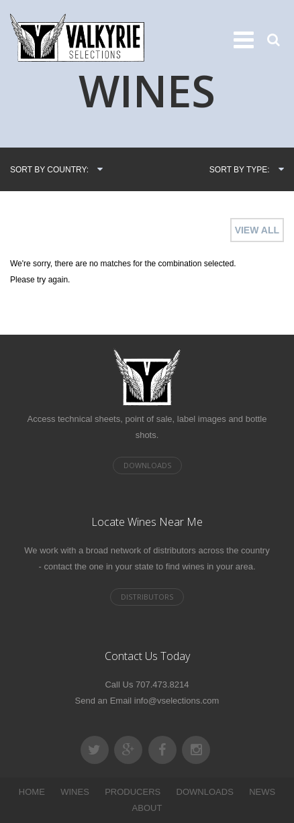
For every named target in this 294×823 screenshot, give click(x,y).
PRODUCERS (132, 792)
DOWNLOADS (205, 792)
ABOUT (147, 808)
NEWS (262, 792)
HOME (32, 792)
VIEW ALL (257, 230)
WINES (74, 792)
